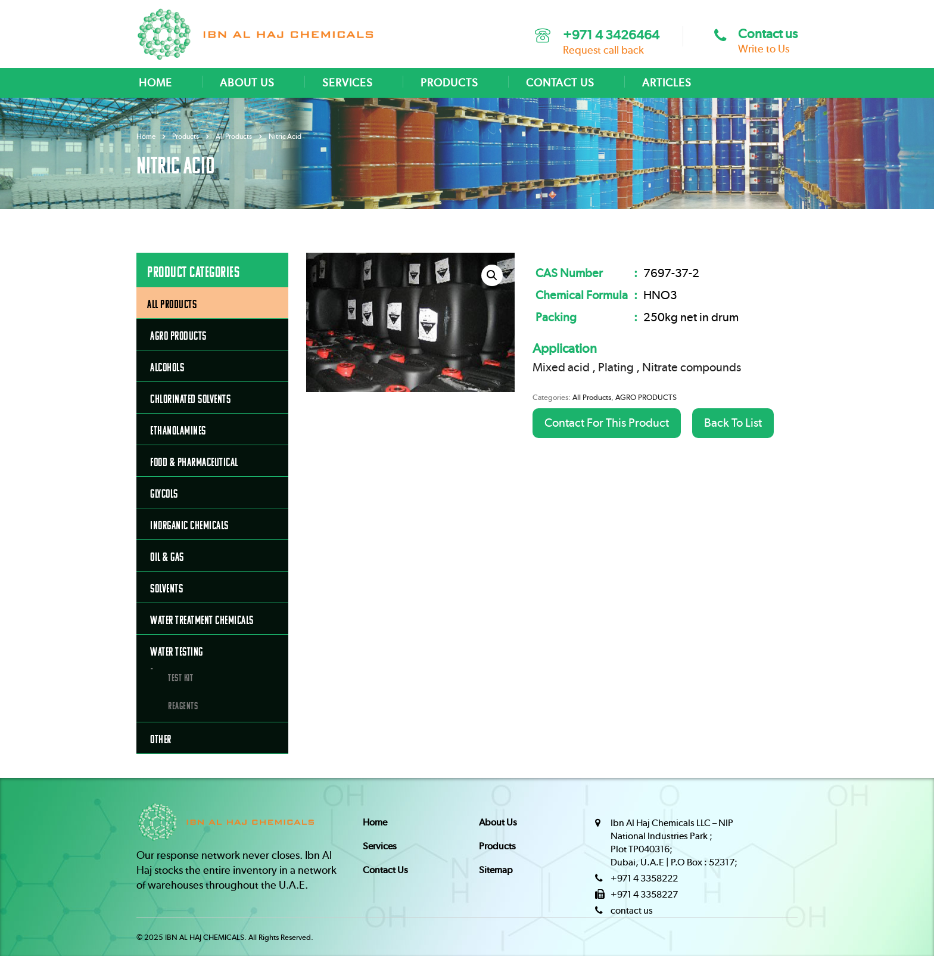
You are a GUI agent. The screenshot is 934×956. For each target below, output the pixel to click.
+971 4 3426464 (611, 35)
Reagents (183, 705)
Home (145, 136)
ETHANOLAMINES (178, 430)
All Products (591, 398)
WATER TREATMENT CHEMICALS (202, 620)
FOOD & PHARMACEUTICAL (194, 462)
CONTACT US (560, 83)
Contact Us (385, 870)
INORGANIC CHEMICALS (189, 525)
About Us (498, 822)
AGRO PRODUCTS (646, 398)
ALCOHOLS (167, 367)
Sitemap (496, 870)
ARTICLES (667, 83)
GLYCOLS (164, 494)
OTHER (161, 739)
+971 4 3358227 (644, 894)
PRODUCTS (449, 83)
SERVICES (347, 83)
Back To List (733, 423)
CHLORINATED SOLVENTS (190, 399)
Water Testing (176, 651)
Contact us (768, 34)
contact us (632, 910)
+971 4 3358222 (644, 878)
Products (497, 846)
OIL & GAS (167, 557)
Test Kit (180, 677)
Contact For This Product (606, 423)
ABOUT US (247, 83)
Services (380, 846)
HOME (155, 83)
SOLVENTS (166, 588)
